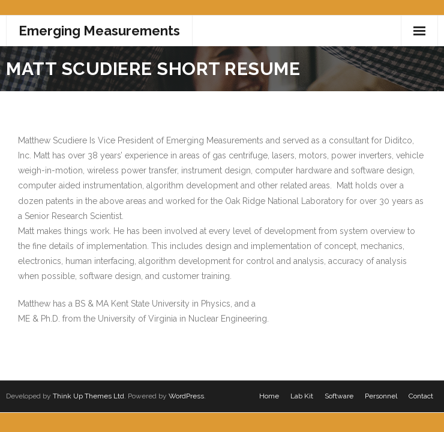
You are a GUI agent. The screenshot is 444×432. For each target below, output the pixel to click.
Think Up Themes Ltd (88, 396)
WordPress (186, 396)
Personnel (381, 396)
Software (339, 396)
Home (269, 396)
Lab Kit (301, 396)
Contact (421, 396)
